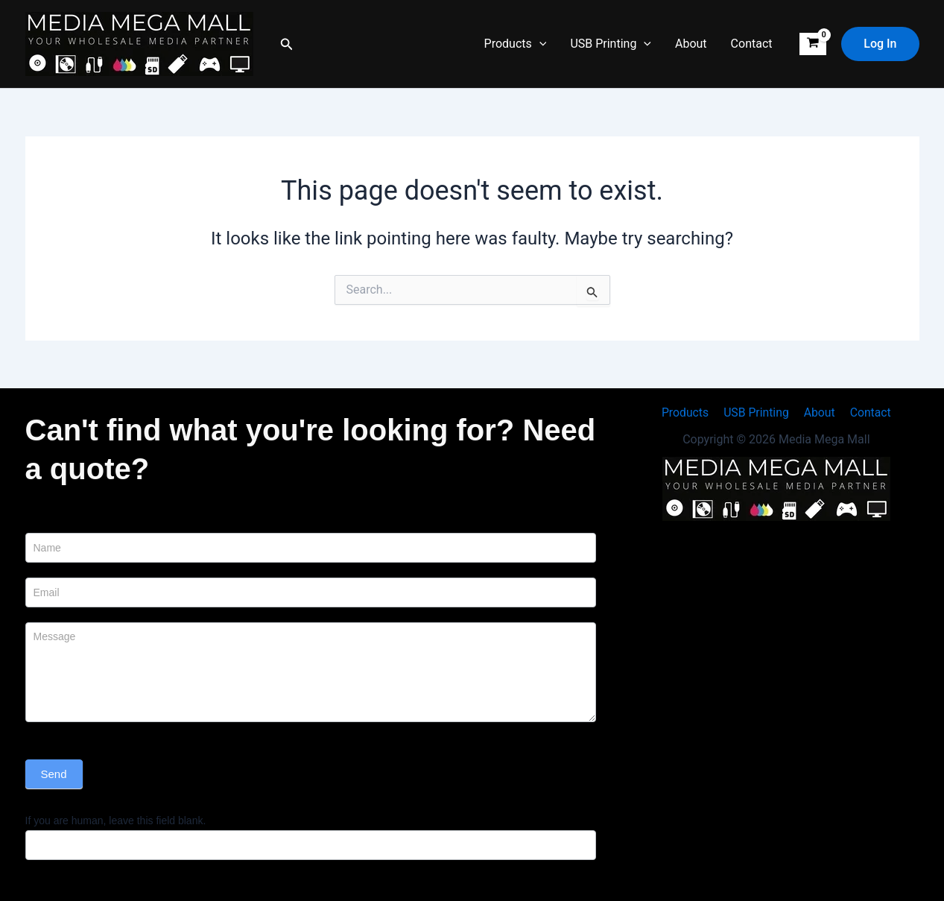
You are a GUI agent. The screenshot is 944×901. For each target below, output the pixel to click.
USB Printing (610, 44)
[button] (287, 44)
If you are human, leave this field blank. (115, 820)
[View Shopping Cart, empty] (813, 44)
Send (54, 774)
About (691, 44)
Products (515, 44)
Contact (752, 44)
